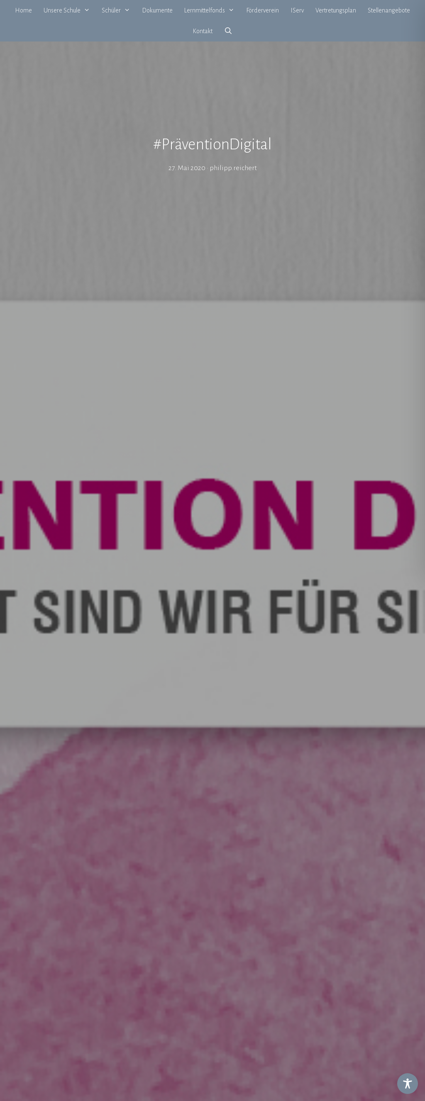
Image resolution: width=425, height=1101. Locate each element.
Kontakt (202, 31)
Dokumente (157, 10)
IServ (297, 10)
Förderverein (262, 10)
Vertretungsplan (335, 10)
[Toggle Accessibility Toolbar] (407, 1083)
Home (23, 10)
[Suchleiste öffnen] (228, 31)
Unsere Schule (70, 10)
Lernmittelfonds (212, 10)
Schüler (119, 10)
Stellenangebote (389, 10)
